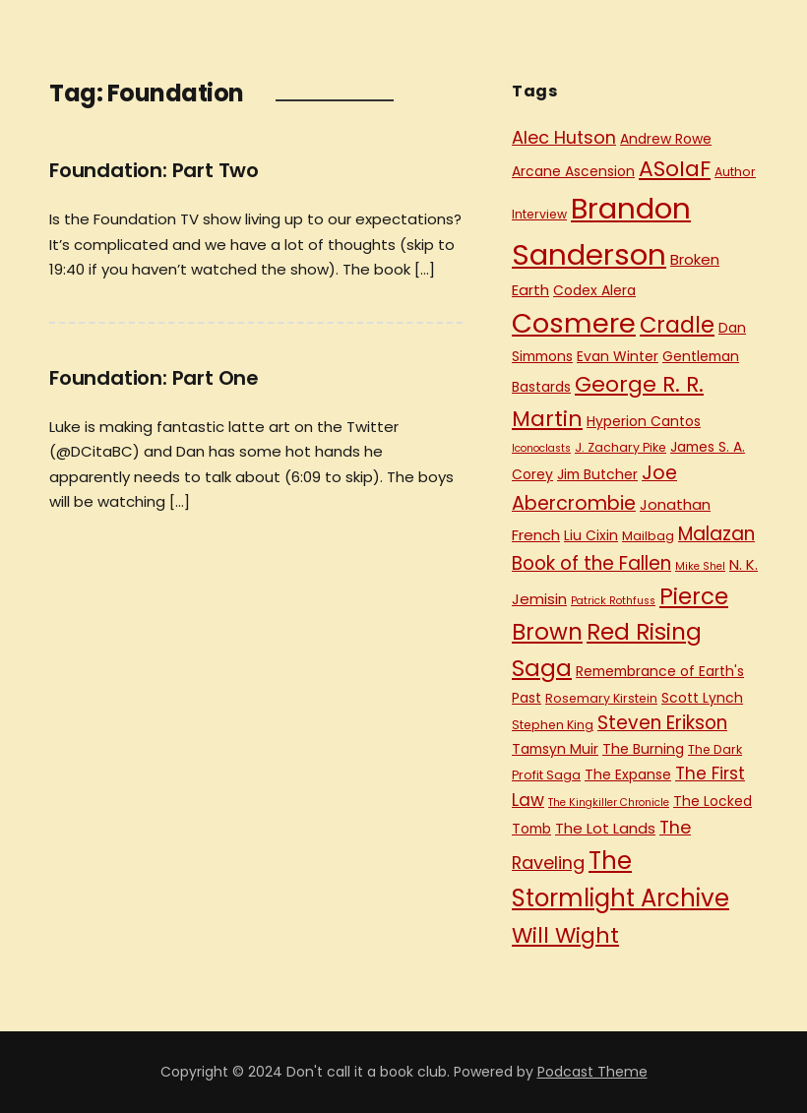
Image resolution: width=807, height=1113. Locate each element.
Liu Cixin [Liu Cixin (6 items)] (591, 535)
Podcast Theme (592, 1072)
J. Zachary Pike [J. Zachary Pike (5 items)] (620, 447)
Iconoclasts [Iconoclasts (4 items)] (541, 448)
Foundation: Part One (154, 378)
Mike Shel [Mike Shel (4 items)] (700, 566)
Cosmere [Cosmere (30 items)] (574, 323)
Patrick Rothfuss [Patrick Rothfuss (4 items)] (613, 600)
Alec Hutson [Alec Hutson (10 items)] (564, 137)
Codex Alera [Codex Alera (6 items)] (594, 290)
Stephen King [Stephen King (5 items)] (552, 724)
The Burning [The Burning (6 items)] (643, 749)
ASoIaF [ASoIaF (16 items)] (675, 169)
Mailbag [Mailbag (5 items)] (648, 535)
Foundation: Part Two (154, 170)
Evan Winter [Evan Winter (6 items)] (617, 356)
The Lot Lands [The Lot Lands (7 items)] (605, 828)
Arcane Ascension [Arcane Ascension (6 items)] (573, 171)
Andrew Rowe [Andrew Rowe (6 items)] (666, 139)
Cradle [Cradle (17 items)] (677, 324)
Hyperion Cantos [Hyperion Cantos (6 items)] (644, 421)
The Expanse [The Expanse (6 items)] (628, 774)
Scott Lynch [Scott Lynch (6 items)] (702, 698)
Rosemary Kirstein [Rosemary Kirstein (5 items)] (601, 698)
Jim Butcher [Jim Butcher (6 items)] (597, 474)
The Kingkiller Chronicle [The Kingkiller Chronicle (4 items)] (608, 802)
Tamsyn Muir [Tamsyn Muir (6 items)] (555, 749)
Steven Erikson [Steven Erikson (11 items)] (662, 723)
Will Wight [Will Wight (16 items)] (565, 935)
